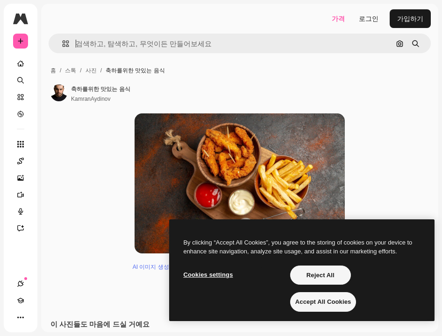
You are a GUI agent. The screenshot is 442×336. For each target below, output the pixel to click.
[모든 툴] (20, 144)
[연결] (20, 283)
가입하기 (410, 18)
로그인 (368, 18)
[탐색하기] (20, 113)
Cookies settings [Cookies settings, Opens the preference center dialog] (208, 274)
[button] (62, 43)
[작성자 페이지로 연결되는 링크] (58, 92)
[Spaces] (25, 161)
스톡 (70, 70)
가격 (338, 18)
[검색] (20, 80)
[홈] (20, 63)
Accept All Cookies (323, 301)
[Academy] (20, 300)
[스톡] (20, 97)
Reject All (321, 275)
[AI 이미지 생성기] (25, 177)
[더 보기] (20, 317)
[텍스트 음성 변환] (25, 211)
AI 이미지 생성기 (154, 313)
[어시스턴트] (25, 228)
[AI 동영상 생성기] (25, 194)
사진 (91, 70)
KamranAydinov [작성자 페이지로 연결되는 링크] (91, 99)
